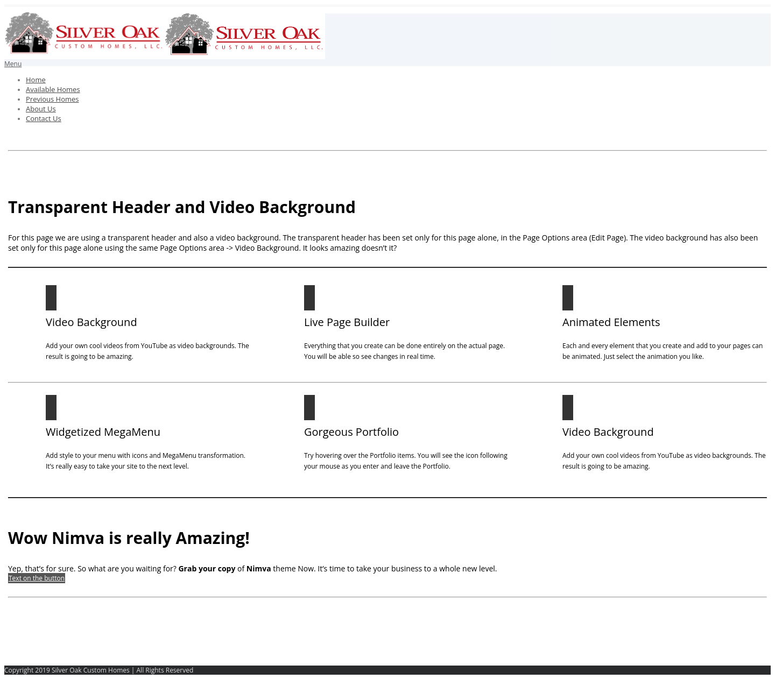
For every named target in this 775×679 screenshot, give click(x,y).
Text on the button (37, 578)
